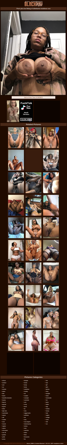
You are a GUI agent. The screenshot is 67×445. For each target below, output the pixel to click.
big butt (4, 404)
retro (25, 411)
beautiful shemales (7, 398)
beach (3, 395)
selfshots (26, 415)
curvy (25, 404)
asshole (4, 389)
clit (25, 393)
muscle (4, 424)
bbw (3, 393)
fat (24, 408)
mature (4, 415)
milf (3, 417)
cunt (25, 402)
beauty (4, 400)
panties (4, 434)
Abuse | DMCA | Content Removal (36, 443)
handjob (48, 393)
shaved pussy (27, 424)
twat (47, 413)
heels (47, 395)
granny (47, 389)
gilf (46, 385)
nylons (4, 428)
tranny (47, 411)
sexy (25, 419)
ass (3, 387)
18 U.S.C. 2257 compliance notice (54, 443)
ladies (47, 404)
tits (25, 439)
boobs (25, 382)
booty (25, 385)
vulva (47, 419)
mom (3, 421)
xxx (47, 424)
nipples (4, 426)
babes (3, 391)
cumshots (26, 400)
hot (47, 400)
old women (5, 430)
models (4, 419)
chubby (26, 391)
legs (47, 406)
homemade (48, 398)
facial (25, 406)
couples (26, 395)
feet (47, 380)
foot (47, 382)
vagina (47, 415)
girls (47, 387)
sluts (25, 428)
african (4, 380)
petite (3, 437)
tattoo (25, 432)
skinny (25, 426)
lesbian (47, 408)
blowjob (26, 380)
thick (25, 434)
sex (25, 417)
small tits (26, 430)
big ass (4, 402)
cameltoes (26, 389)
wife (47, 421)
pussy (3, 439)
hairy (47, 391)
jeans (47, 402)
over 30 (4, 432)
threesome (26, 437)
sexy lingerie (27, 421)
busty (25, 387)
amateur (4, 382)
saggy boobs (27, 413)
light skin (4, 411)
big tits (4, 406)
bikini (3, 408)
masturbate (5, 413)
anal (3, 385)
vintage (48, 417)
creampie (26, 398)
